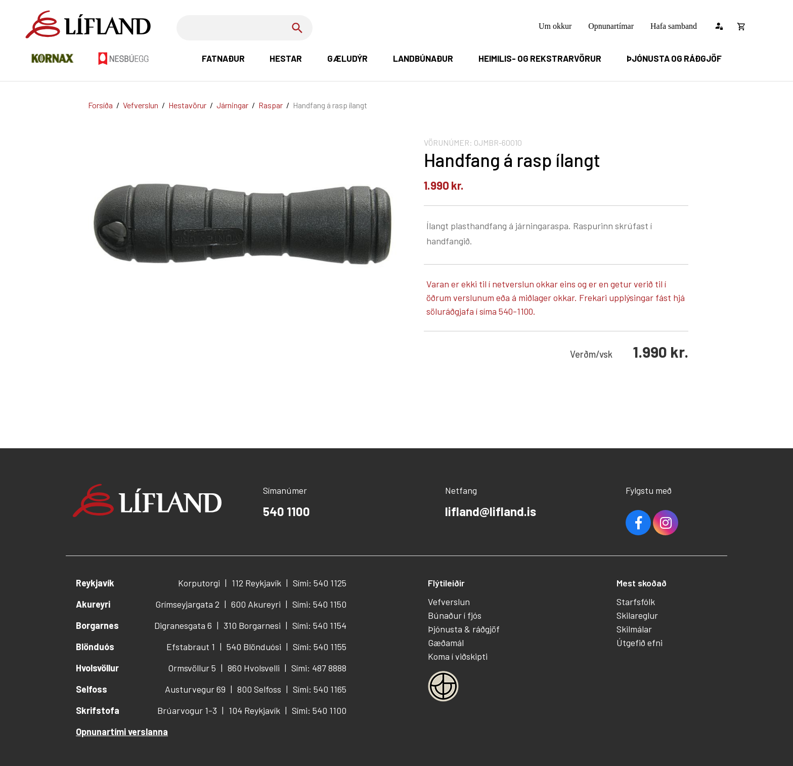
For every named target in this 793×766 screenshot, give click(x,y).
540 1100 (286, 511)
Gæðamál (446, 642)
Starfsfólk (635, 601)
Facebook (638, 522)
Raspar (270, 105)
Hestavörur (187, 105)
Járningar (232, 105)
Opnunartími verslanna (122, 731)
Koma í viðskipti (458, 656)
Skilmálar (634, 628)
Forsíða (100, 105)
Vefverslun (140, 105)
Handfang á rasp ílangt (330, 105)
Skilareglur (637, 615)
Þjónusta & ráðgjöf (464, 628)
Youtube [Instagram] (665, 522)
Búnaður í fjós (454, 615)
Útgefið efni (639, 642)
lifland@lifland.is (490, 511)
